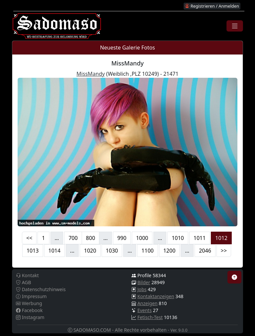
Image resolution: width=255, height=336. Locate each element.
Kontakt (27, 275)
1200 (169, 250)
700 (72, 238)
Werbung (29, 303)
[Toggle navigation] (234, 26)
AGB (23, 282)
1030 (112, 250)
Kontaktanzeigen (155, 296)
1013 (33, 250)
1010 (178, 238)
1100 (147, 250)
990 (121, 238)
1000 (142, 238)
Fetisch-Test (150, 317)
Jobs (142, 289)
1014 (54, 250)
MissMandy (90, 73)
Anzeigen (147, 303)
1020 (90, 250)
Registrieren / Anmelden (212, 6)
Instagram (30, 317)
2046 (205, 250)
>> (224, 250)
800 (90, 238)
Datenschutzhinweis (41, 289)
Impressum (31, 296)
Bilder (143, 282)
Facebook (29, 310)
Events (144, 310)
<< (29, 238)
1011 (200, 238)
